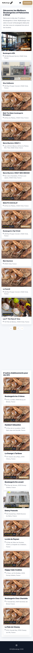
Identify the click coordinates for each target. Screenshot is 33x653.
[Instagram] (16, 645)
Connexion (27, 3)
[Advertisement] (16, 351)
